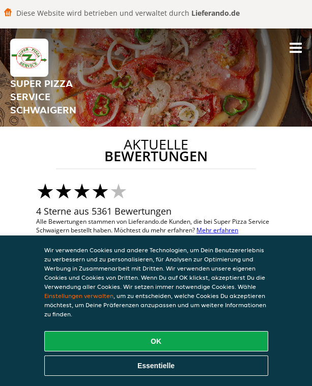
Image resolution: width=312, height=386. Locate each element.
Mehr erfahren (217, 230)
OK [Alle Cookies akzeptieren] (156, 341)
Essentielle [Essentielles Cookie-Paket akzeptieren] (156, 366)
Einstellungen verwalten (79, 296)
